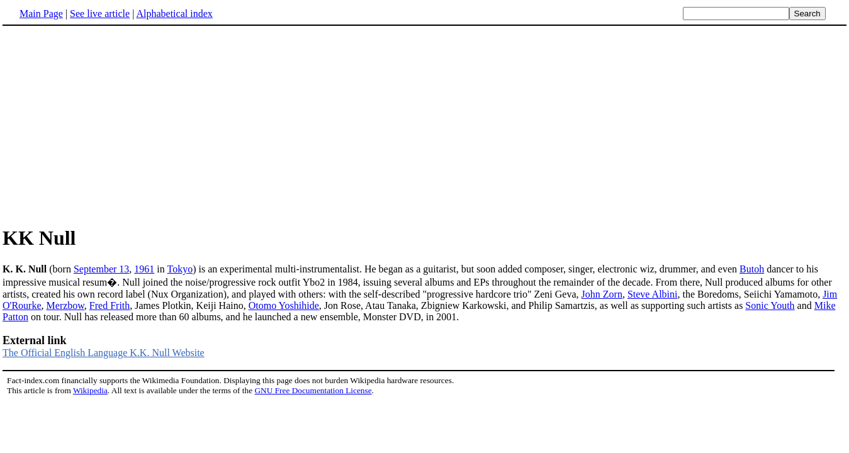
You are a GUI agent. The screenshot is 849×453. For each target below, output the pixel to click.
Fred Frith (109, 305)
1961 (144, 269)
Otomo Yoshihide (284, 305)
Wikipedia (90, 390)
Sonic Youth (769, 305)
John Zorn (602, 294)
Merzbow (65, 305)
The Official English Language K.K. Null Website (104, 352)
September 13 (101, 269)
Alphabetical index (174, 13)
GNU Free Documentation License (312, 390)
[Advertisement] (108, 125)
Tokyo (180, 269)
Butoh (751, 269)
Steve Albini (652, 294)
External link (35, 340)
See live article (100, 13)
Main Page (41, 13)
